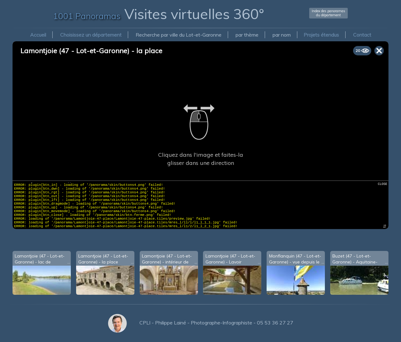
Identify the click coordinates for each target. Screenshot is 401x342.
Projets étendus (321, 35)
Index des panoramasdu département (328, 13)
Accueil (38, 35)
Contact (362, 35)
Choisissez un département (91, 35)
